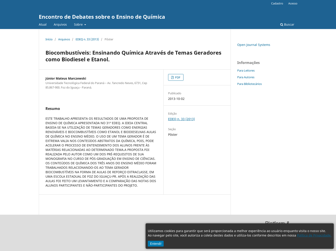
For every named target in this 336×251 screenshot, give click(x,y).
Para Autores (245, 77)
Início (49, 39)
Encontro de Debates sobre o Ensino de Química (102, 16)
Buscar (287, 24)
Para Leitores (246, 70)
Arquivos (60, 24)
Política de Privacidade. (314, 235)
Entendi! (155, 243)
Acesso (292, 3)
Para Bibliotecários (249, 84)
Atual (43, 24)
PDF (177, 77)
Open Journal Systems (253, 45)
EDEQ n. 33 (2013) (87, 39)
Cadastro (277, 3)
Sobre (79, 24)
